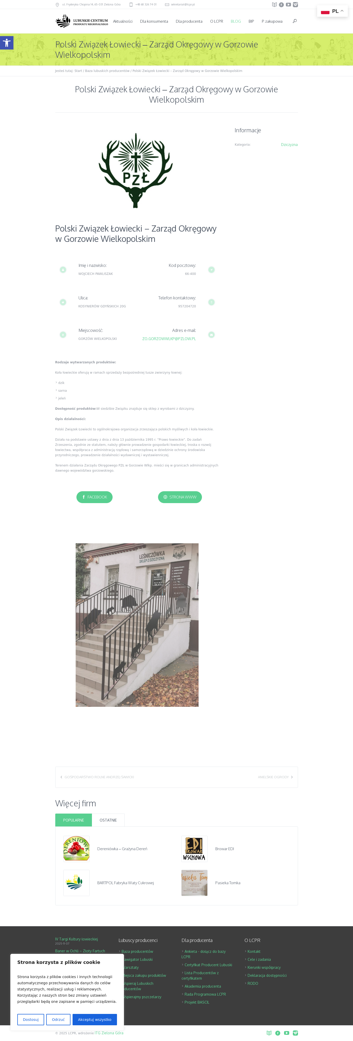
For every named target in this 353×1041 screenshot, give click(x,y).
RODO (253, 983)
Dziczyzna (289, 144)
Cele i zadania (259, 959)
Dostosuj (31, 1020)
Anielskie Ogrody (273, 777)
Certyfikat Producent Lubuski (208, 965)
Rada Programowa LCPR (205, 994)
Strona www (183, 497)
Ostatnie (108, 820)
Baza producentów (137, 951)
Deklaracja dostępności (267, 975)
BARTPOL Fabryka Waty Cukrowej (125, 882)
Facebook (97, 497)
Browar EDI (224, 848)
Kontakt (254, 951)
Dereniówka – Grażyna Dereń (122, 848)
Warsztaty (130, 967)
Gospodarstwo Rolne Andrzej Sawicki (99, 777)
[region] (67, 992)
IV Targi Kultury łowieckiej (76, 939)
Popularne (73, 820)
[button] (6, 43)
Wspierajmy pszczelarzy (141, 997)
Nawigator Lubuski (137, 959)
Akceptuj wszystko (94, 1020)
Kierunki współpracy (264, 967)
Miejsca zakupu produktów (144, 975)
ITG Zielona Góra (109, 1033)
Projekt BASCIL (197, 1002)
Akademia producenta (203, 986)
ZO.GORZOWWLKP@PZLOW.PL (169, 339)
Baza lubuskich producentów (107, 71)
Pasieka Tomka (227, 882)
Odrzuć (58, 1020)
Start (78, 71)
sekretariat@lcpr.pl (183, 4)
